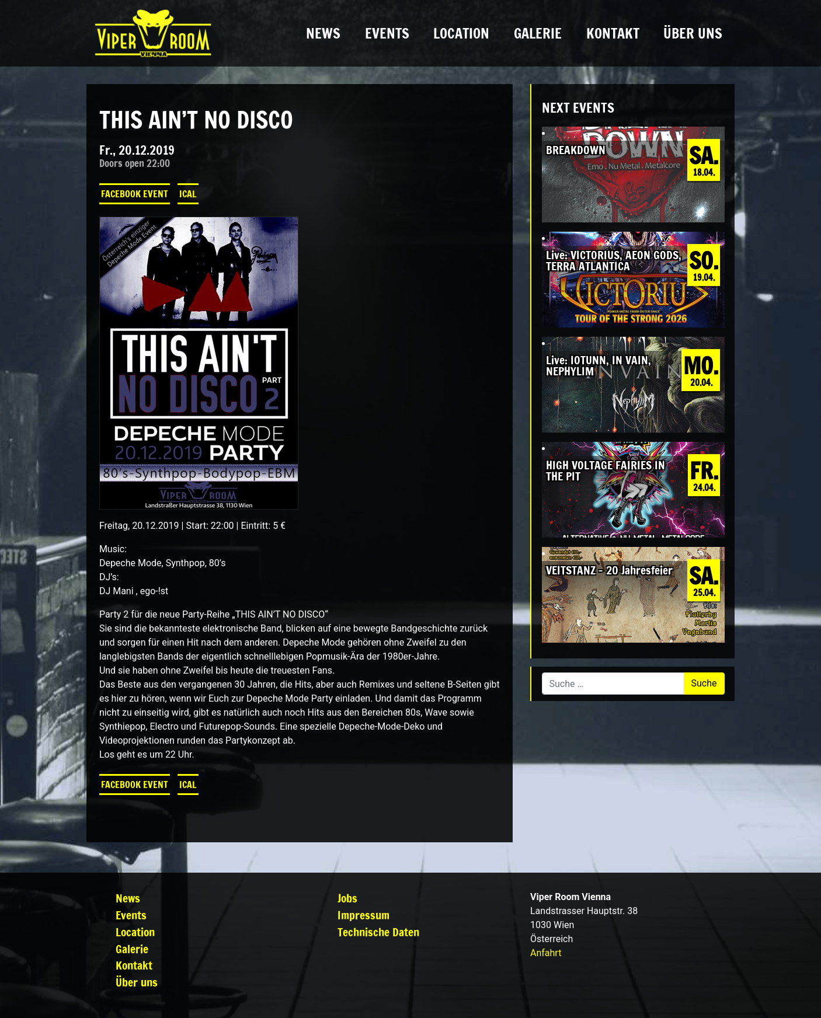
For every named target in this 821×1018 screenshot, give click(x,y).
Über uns (692, 33)
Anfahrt (545, 952)
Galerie (538, 33)
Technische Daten (378, 932)
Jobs (347, 898)
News (323, 33)
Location (461, 33)
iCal (188, 193)
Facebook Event (134, 193)
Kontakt (612, 33)
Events (387, 33)
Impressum (363, 915)
